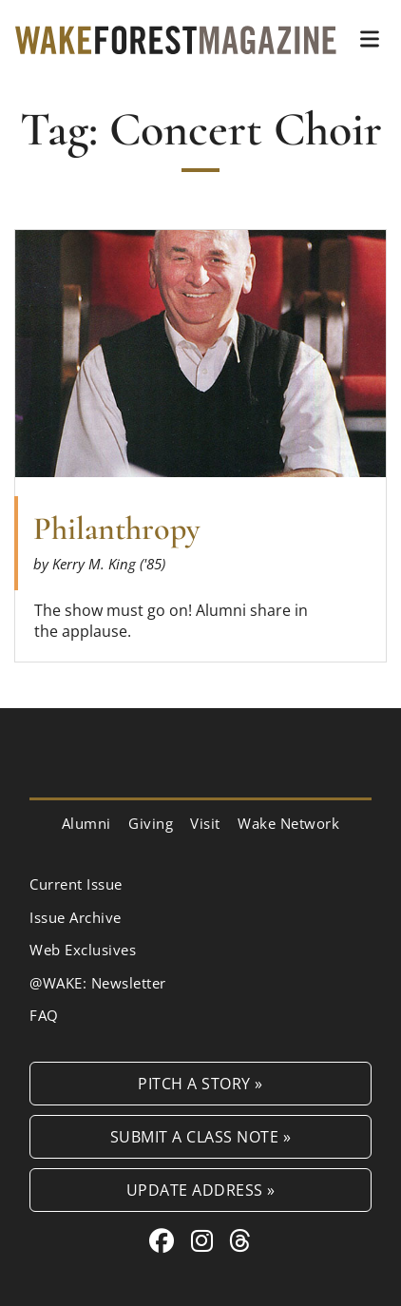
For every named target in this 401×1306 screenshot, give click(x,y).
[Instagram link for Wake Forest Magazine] (205, 1240)
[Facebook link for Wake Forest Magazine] (165, 1240)
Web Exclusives (82, 949)
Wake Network (288, 823)
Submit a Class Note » (201, 1136)
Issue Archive (75, 917)
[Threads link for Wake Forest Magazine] (240, 1240)
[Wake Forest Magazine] (175, 38)
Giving (150, 823)
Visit (205, 823)
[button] (369, 39)
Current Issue (76, 883)
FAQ (44, 1015)
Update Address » (201, 1189)
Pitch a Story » (200, 1083)
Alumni (86, 823)
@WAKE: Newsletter (97, 982)
